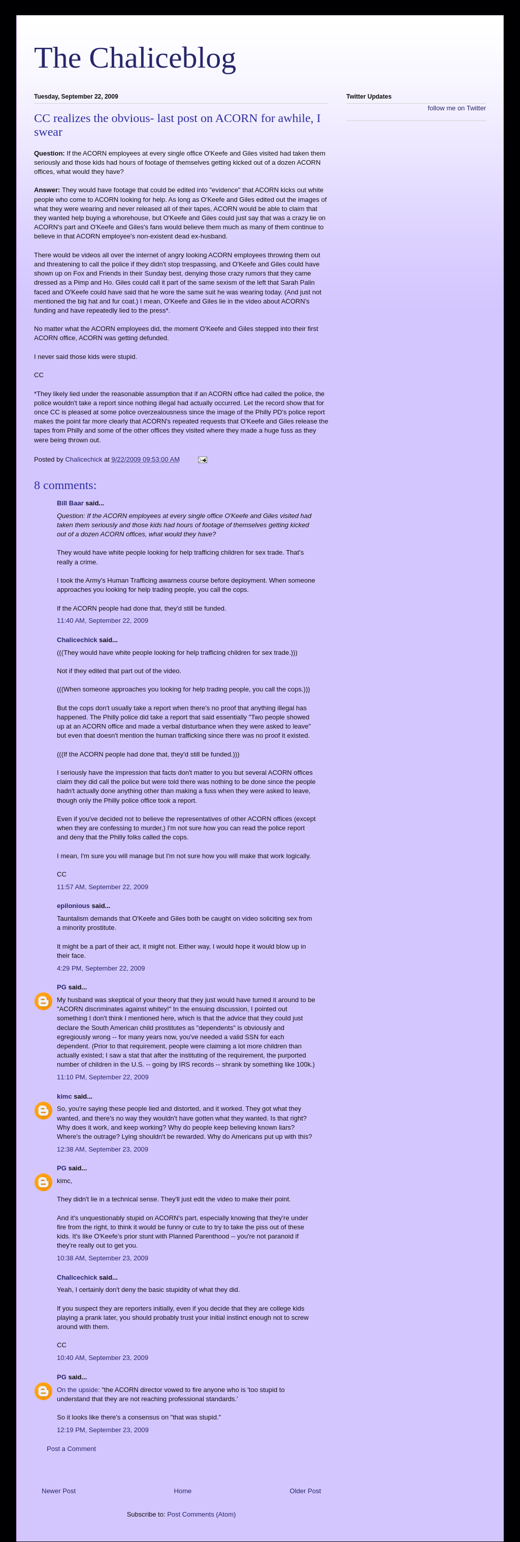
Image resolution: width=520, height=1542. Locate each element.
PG (62, 987)
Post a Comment (71, 1449)
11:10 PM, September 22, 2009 (103, 1077)
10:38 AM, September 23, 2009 (102, 1258)
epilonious (73, 906)
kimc (64, 1096)
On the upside (77, 1390)
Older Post (305, 1491)
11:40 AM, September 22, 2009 (102, 620)
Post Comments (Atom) (201, 1514)
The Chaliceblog (135, 57)
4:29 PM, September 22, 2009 (101, 968)
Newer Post (59, 1491)
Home (183, 1491)
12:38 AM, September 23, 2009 (102, 1149)
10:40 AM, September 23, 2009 (102, 1358)
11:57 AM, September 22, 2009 (102, 887)
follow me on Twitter (457, 108)
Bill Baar (70, 503)
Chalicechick (77, 640)
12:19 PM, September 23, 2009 (103, 1430)
